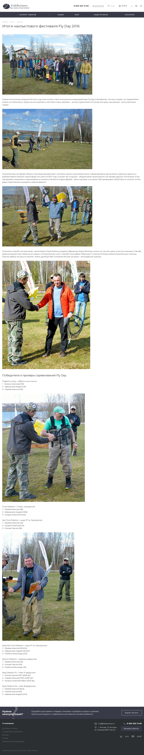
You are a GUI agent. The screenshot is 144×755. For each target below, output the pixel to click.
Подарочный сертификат (12, 732)
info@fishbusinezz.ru (106, 724)
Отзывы (5, 738)
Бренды (5, 735)
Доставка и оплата (9, 728)
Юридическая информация (13, 741)
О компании (8, 723)
